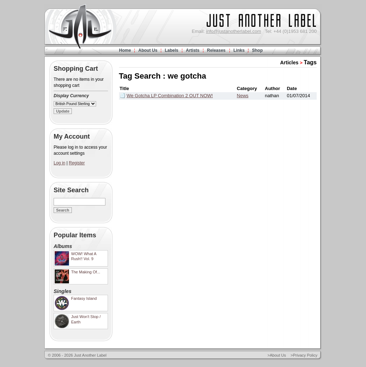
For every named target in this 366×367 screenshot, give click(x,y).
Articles (289, 62)
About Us (147, 50)
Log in (59, 162)
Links (238, 50)
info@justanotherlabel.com (233, 31)
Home (125, 50)
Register (77, 162)
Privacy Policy (305, 355)
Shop (257, 50)
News (243, 95)
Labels (171, 50)
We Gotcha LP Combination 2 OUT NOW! (170, 95)
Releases (216, 50)
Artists (192, 50)
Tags (310, 62)
